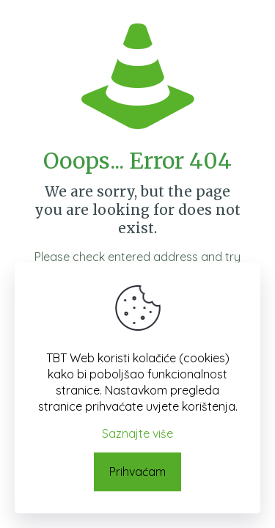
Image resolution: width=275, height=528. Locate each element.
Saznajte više (137, 433)
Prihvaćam (137, 471)
